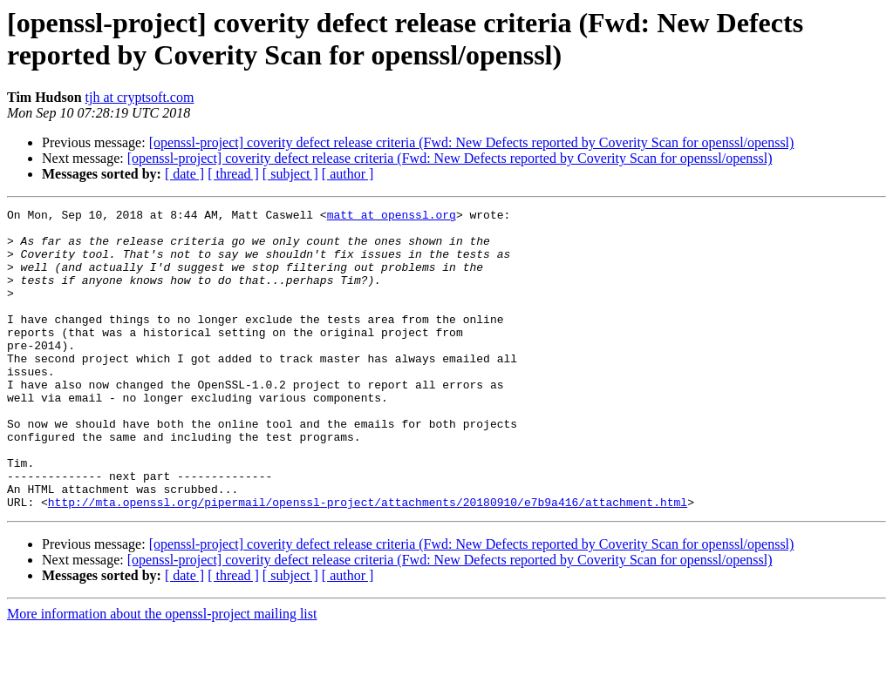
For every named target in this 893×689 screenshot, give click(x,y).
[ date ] (184, 173)
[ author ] (348, 173)
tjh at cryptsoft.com (139, 97)
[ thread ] (233, 173)
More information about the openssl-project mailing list (162, 673)
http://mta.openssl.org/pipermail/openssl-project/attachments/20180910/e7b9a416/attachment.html (367, 562)
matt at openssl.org (391, 217)
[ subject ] (290, 173)
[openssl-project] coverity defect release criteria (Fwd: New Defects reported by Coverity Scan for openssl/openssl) (471, 142)
